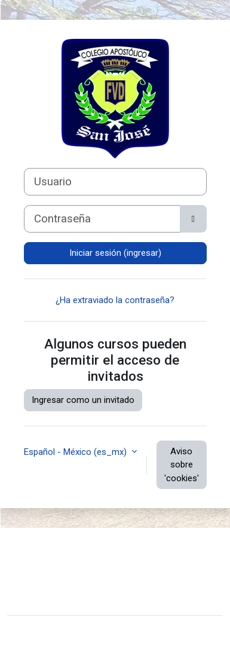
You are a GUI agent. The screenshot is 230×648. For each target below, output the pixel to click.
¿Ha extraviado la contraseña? (115, 300)
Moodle (90, 631)
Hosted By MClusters (58, 598)
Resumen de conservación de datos (87, 566)
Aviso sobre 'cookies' (181, 465)
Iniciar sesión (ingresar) (115, 252)
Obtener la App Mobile (60, 585)
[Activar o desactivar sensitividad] (193, 219)
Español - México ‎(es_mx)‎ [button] (76, 452)
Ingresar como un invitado (83, 400)
